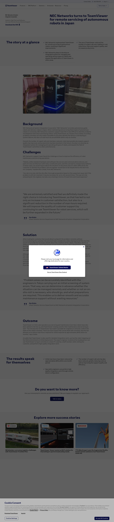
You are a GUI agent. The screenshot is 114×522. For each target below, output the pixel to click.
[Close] (83, 246)
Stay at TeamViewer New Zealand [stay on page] (57, 272)
